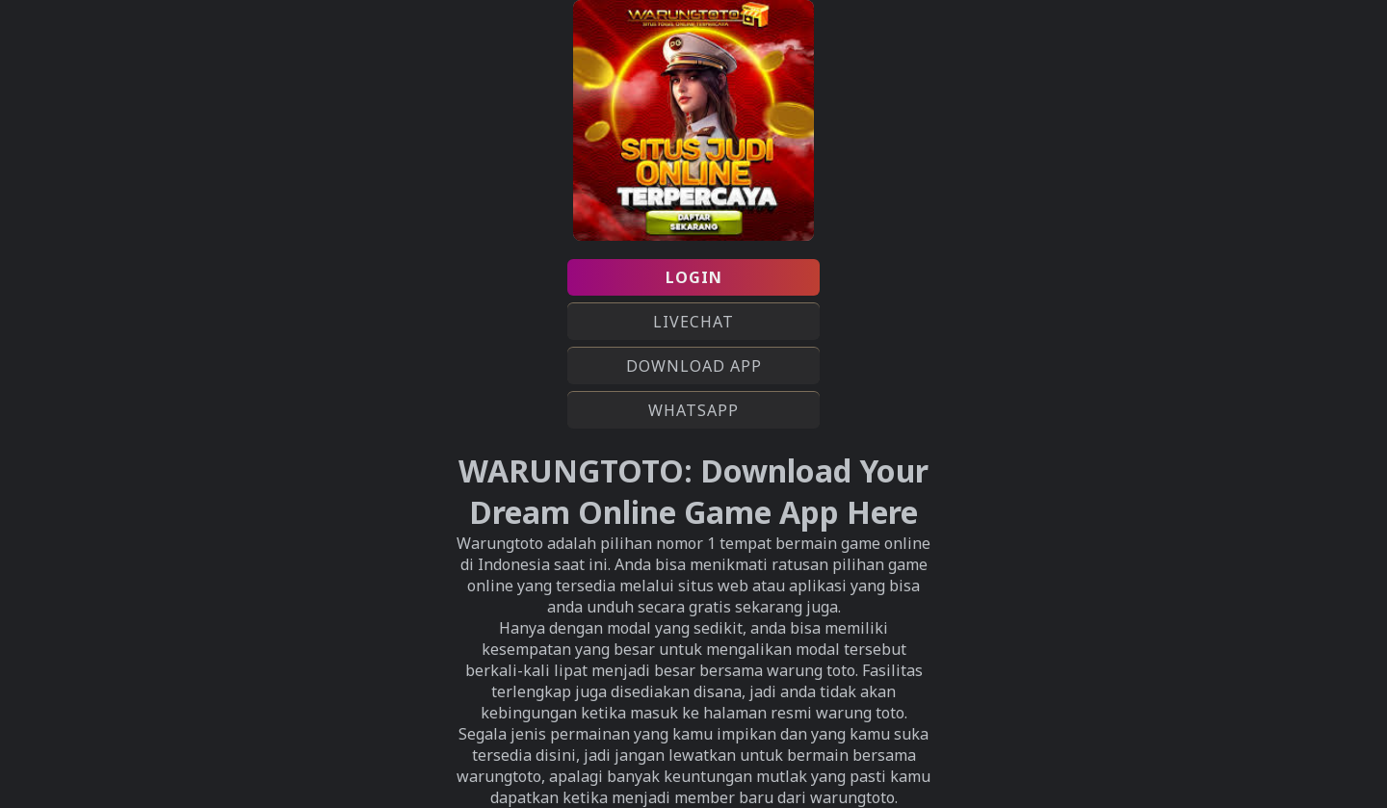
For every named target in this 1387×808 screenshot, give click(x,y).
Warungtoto (500, 543)
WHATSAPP (693, 410)
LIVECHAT (693, 321)
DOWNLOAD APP (694, 366)
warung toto (860, 712)
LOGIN (694, 277)
